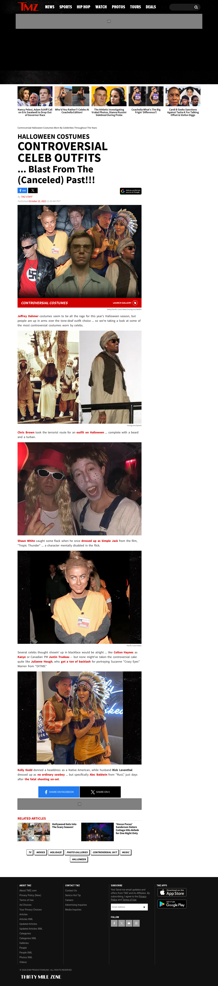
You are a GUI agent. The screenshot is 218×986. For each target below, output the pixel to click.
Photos (135, 77)
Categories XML (27, 938)
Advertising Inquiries (76, 904)
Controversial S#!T (105, 852)
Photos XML (25, 957)
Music (125, 852)
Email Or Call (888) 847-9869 (56, 64)
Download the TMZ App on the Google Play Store (172, 904)
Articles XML (26, 919)
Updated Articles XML (30, 928)
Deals (186, 77)
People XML (25, 952)
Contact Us (71, 890)
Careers (69, 900)
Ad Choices (25, 904)
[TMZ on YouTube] (129, 923)
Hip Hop (80, 77)
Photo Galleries (77, 852)
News (26, 77)
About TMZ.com (28, 890)
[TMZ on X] (25, 49)
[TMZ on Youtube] (31, 49)
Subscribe (144, 907)
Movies (40, 852)
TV (29, 852)
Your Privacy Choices (30, 909)
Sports (51, 77)
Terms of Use (26, 900)
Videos (23, 962)
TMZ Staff (26, 196)
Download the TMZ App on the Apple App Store (172, 892)
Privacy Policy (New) (30, 895)
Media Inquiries (73, 909)
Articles (23, 914)
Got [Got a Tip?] (28, 63)
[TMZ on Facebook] (20, 49)
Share (59, 792)
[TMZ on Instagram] (38, 49)
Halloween (79, 859)
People (23, 947)
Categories (25, 933)
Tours (162, 77)
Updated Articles (28, 924)
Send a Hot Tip (73, 895)
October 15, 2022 (37, 201)
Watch (107, 77)
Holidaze (55, 852)
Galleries (24, 943)
